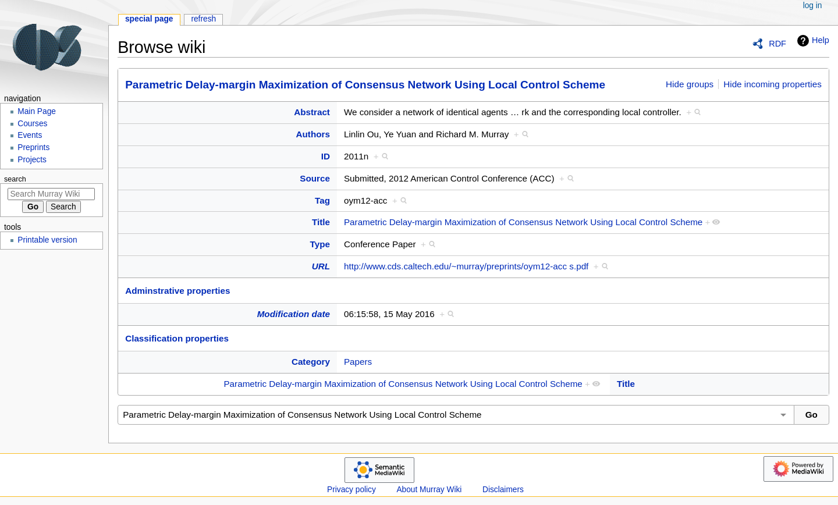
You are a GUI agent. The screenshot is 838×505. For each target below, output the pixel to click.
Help (811, 41)
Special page (149, 19)
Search (15, 179)
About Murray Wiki (428, 489)
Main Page (36, 111)
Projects (32, 159)
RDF (777, 43)
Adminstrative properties (177, 291)
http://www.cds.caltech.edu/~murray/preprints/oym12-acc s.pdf (466, 266)
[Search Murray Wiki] (51, 194)
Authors (313, 134)
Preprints (33, 147)
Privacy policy (351, 489)
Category (311, 362)
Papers (358, 362)
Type (320, 244)
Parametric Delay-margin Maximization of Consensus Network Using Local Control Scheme (365, 85)
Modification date (293, 314)
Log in (812, 5)
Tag (322, 200)
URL (321, 266)
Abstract (312, 112)
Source (315, 178)
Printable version (47, 240)
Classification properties (177, 338)
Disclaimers (503, 489)
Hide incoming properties (772, 84)
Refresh (203, 19)
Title (321, 222)
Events (29, 135)
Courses (32, 123)
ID (325, 156)
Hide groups (689, 84)
